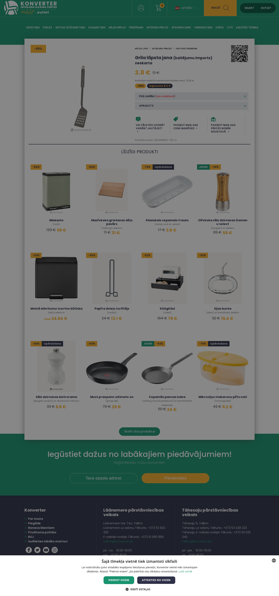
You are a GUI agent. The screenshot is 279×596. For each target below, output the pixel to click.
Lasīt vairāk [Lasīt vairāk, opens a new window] (185, 571)
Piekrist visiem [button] (118, 580)
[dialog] (139, 298)
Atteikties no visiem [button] (156, 580)
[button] (139, 589)
